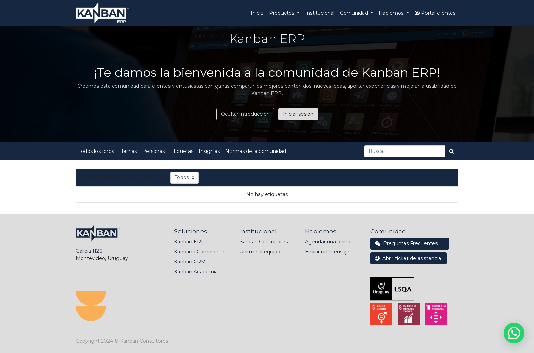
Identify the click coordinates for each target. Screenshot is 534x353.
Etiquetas (181, 151)
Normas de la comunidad (255, 151)
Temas (129, 151)
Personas (153, 151)
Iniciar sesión (298, 114)
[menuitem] (257, 13)
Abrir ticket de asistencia (408, 258)
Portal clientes (435, 13)
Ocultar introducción (245, 114)
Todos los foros (97, 151)
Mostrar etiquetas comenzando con (124, 177)
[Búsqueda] (451, 151)
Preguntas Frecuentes (409, 243)
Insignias (209, 151)
